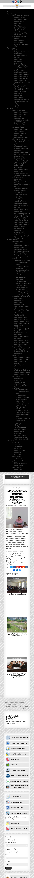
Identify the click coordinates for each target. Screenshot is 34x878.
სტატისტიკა (17, 34)
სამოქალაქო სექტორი (19, 36)
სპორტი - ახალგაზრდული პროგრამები (20, 198)
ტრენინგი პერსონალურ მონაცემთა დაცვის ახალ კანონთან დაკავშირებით (17, 675)
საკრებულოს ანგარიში (21, 359)
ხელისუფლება (11, 48)
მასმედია (17, 38)
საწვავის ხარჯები (21, 289)
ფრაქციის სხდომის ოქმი (21, 321)
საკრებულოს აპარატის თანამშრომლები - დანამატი (23, 272)
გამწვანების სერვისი (20, 201)
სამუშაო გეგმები (17, 346)
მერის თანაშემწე (19, 93)
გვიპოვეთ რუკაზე (19, 469)
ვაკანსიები (17, 448)
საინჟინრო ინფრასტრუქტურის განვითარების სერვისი (20, 232)
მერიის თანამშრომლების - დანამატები (21, 277)
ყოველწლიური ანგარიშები (22, 357)
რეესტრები (16, 422)
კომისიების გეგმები (20, 350)
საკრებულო (16, 50)
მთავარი (9, 12)
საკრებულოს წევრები (20, 65)
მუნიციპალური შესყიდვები (22, 372)
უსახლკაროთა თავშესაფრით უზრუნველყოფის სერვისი (21, 167)
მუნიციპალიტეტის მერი (21, 86)
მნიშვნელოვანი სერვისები (20, 139)
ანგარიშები (16, 355)
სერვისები (10, 108)
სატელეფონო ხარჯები (22, 291)
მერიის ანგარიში (19, 365)
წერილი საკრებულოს (20, 463)
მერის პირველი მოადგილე (22, 88)
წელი (7, 854)
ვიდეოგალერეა (19, 460)
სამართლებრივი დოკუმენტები (21, 296)
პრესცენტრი (10, 441)
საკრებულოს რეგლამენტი (22, 310)
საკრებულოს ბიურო (20, 70)
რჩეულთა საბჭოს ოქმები (21, 340)
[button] (7, 10)
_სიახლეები (17, 488)
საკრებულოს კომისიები (21, 72)
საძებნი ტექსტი (9, 836)
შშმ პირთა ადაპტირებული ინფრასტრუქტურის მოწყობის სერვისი (22, 156)
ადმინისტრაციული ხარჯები (22, 260)
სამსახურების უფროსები (21, 439)
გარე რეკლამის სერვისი (21, 222)
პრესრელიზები (18, 446)
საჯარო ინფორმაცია (13, 239)
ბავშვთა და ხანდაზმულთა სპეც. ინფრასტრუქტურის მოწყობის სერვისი (22, 162)
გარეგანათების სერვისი (21, 220)
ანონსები (17, 444)
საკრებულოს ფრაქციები (21, 74)
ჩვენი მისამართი (17, 467)
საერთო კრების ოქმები (21, 319)
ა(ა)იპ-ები (17, 105)
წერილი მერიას (18, 465)
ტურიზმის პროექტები (20, 122)
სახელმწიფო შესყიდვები (21, 374)
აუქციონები (17, 452)
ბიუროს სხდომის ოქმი (20, 317)
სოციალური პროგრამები (21, 112)
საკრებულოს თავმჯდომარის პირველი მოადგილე (21, 55)
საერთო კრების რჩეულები (22, 82)
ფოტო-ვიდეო (17, 456)
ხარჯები (15, 258)
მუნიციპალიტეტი (12, 14)
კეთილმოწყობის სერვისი (21, 224)
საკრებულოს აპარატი (20, 80)
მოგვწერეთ (16, 462)
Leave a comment (23, 505)
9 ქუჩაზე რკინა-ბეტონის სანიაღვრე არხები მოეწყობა (17, 634)
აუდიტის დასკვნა (19, 315)
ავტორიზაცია (15, 723)
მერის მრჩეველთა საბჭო (21, 99)
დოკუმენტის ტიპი (10, 842)
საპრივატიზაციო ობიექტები (22, 370)
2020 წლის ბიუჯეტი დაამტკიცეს (17, 594)
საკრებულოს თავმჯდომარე (22, 51)
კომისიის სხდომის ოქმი (21, 389)
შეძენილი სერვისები (19, 110)
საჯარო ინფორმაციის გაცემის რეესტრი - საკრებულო (20, 431)
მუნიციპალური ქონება (20, 369)
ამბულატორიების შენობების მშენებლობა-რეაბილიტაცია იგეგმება (17, 496)
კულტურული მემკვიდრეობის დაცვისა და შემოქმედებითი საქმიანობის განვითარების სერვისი (22, 182)
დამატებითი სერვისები (19, 177)
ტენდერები (17, 454)
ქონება (15, 367)
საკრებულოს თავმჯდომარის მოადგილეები (18, 61)
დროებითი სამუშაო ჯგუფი (21, 76)
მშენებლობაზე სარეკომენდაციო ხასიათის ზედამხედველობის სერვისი (22, 213)
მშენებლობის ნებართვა (21, 129)
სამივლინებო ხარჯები (22, 293)
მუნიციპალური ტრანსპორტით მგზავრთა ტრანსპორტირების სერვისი (22, 173)
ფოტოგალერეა (18, 458)
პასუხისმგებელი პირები (21, 257)
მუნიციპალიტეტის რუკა (21, 33)
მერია (14, 84)
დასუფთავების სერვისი (21, 148)
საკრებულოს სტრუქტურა (21, 78)
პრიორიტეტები (17, 376)
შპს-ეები (16, 107)
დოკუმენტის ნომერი (11, 849)
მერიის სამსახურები (20, 91)
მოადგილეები (18, 89)
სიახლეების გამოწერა (20, 450)
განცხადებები (17, 443)
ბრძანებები (17, 327)
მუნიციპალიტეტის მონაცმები (21, 15)
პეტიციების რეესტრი (20, 427)
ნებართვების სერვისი (19, 127)
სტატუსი (7, 861)
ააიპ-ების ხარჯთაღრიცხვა (21, 295)
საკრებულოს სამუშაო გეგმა (22, 348)
